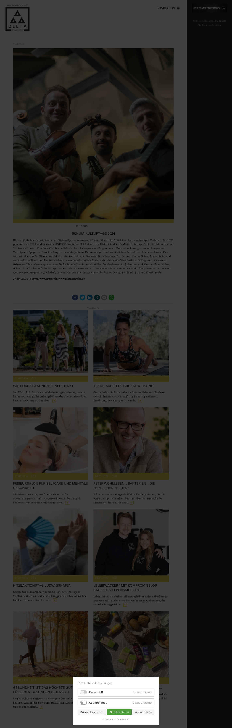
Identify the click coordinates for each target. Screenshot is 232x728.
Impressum (108, 719)
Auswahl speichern (91, 712)
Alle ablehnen (143, 712)
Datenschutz (123, 719)
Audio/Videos (98, 702)
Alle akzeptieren (119, 712)
